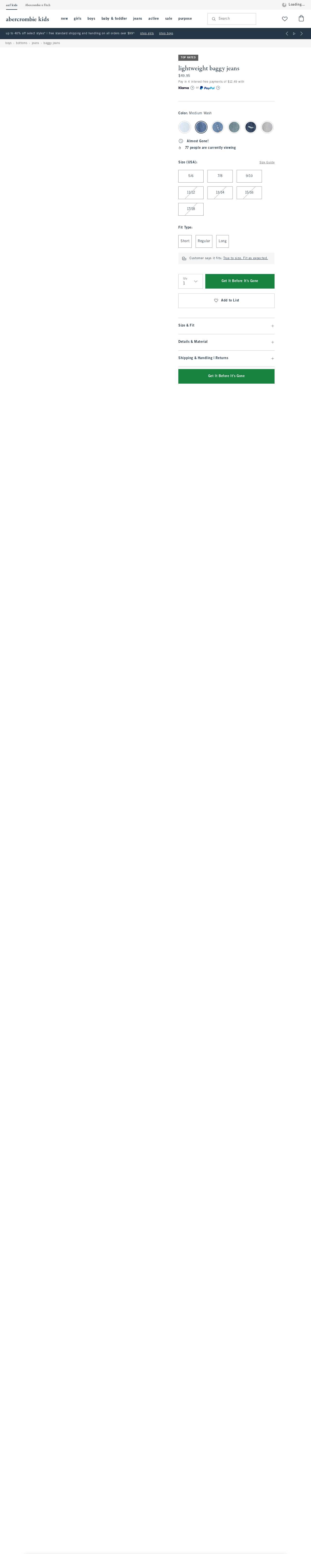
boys (91, 18)
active (153, 18)
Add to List (226, 301)
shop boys (166, 33)
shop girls (147, 33)
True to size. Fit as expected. (245, 258)
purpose (185, 18)
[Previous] (287, 33)
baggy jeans (51, 43)
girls (77, 18)
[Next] (301, 33)
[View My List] (284, 19)
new (64, 18)
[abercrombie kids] (30, 19)
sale (168, 18)
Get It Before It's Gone (240, 281)
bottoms (21, 43)
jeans (137, 18)
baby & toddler (114, 18)
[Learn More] (192, 87)
